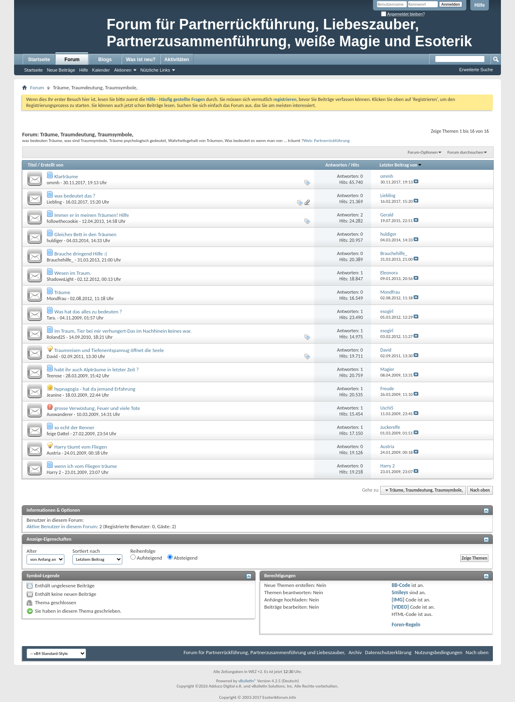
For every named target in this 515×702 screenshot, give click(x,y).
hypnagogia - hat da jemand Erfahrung (94, 389)
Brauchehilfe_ (60, 260)
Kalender (101, 70)
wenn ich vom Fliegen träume (85, 466)
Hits (355, 165)
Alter (32, 551)
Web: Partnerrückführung (326, 140)
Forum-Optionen (422, 152)
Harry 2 (54, 472)
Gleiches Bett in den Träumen (85, 234)
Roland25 (56, 337)
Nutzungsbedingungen (439, 652)
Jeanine (54, 395)
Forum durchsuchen (465, 152)
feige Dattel (58, 433)
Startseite (39, 59)
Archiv (355, 652)
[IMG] (398, 600)
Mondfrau (56, 298)
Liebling (54, 202)
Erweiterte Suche (476, 69)
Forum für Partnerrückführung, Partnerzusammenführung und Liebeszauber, (264, 652)
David (52, 356)
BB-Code (401, 585)
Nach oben (480, 490)
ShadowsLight (60, 279)
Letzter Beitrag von (401, 165)
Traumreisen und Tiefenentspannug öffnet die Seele (109, 350)
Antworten (336, 165)
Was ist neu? (141, 59)
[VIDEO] (400, 607)
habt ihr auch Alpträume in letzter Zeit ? (96, 369)
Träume (62, 292)
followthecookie (62, 221)
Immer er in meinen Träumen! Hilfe (91, 215)
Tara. (51, 318)
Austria (54, 453)
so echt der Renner (74, 427)
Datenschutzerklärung (388, 652)
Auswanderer (60, 414)
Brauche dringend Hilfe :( (80, 254)
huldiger (55, 240)
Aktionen (123, 70)
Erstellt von (52, 165)
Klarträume (66, 176)
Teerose (54, 376)
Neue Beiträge (61, 70)
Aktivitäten (177, 59)
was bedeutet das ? (74, 196)
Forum (71, 59)
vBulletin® (247, 680)
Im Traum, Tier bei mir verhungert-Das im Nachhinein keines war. (123, 331)
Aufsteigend (146, 557)
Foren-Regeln (406, 625)
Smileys (400, 592)
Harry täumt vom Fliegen (80, 447)
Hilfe (479, 5)
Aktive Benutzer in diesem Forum (62, 526)
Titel (32, 165)
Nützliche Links (155, 70)
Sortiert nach (86, 551)
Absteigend (182, 557)
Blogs (104, 59)
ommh (53, 182)
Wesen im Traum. (72, 273)
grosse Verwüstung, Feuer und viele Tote (97, 408)
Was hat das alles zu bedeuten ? (88, 312)
